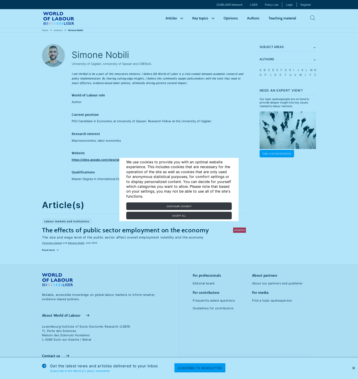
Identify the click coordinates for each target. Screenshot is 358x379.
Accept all (179, 215)
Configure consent (179, 206)
